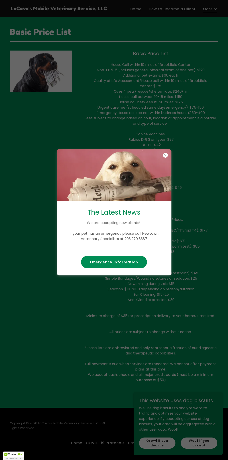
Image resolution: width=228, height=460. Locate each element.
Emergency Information (114, 262)
